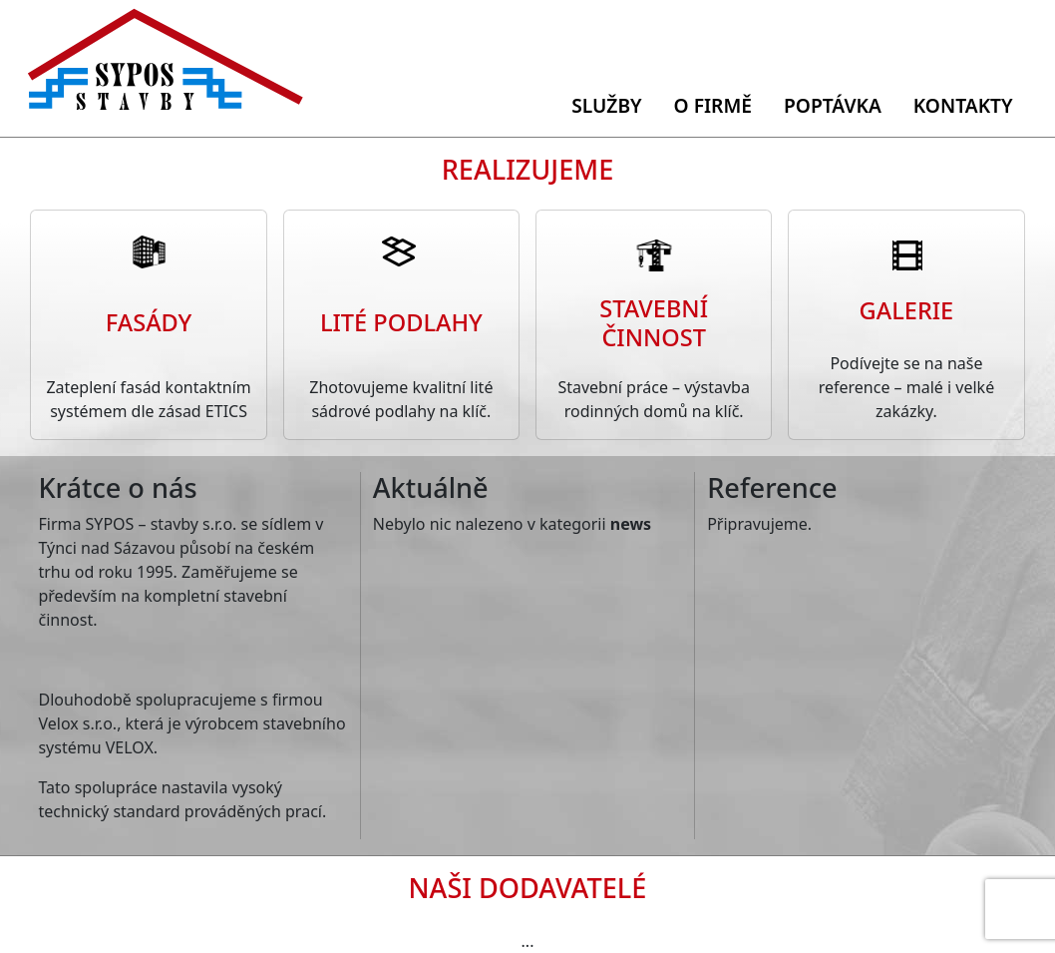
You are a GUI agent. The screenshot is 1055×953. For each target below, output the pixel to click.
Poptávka (832, 105)
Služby (606, 105)
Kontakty (963, 105)
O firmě (713, 105)
